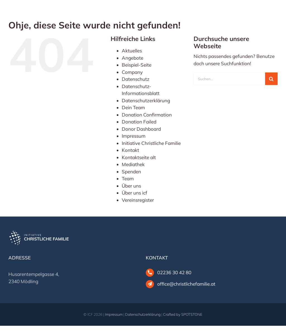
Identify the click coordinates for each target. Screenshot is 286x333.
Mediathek (133, 164)
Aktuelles (132, 51)
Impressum (134, 136)
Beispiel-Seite (136, 65)
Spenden (131, 171)
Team (128, 178)
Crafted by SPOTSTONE (182, 314)
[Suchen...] (229, 78)
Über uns (131, 186)
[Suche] (271, 78)
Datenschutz (135, 79)
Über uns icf (134, 193)
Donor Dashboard (141, 129)
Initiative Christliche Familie (151, 143)
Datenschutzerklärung (146, 100)
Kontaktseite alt (139, 157)
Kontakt (130, 150)
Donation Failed (139, 122)
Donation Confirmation (147, 115)
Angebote (132, 58)
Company (132, 72)
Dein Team (133, 107)
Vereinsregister (138, 200)
